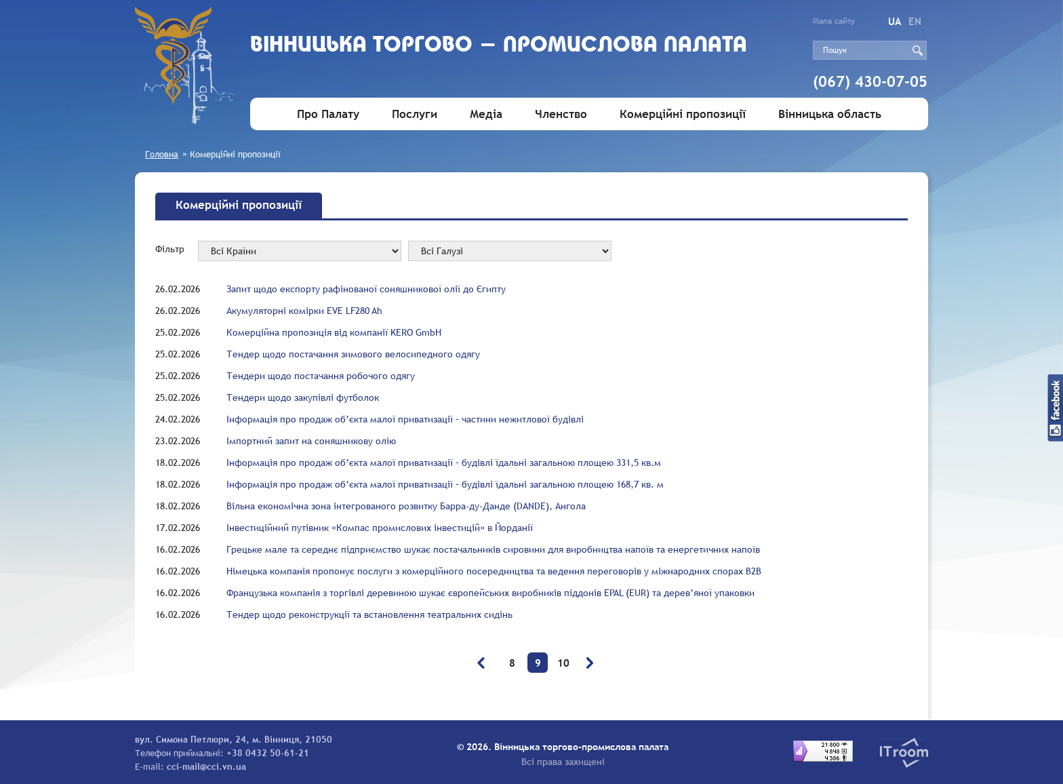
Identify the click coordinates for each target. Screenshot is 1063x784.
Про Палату (328, 114)
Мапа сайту (834, 21)
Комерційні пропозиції (683, 114)
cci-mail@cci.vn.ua (206, 766)
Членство (561, 114)
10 (563, 662)
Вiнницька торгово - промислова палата (498, 46)
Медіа (486, 114)
